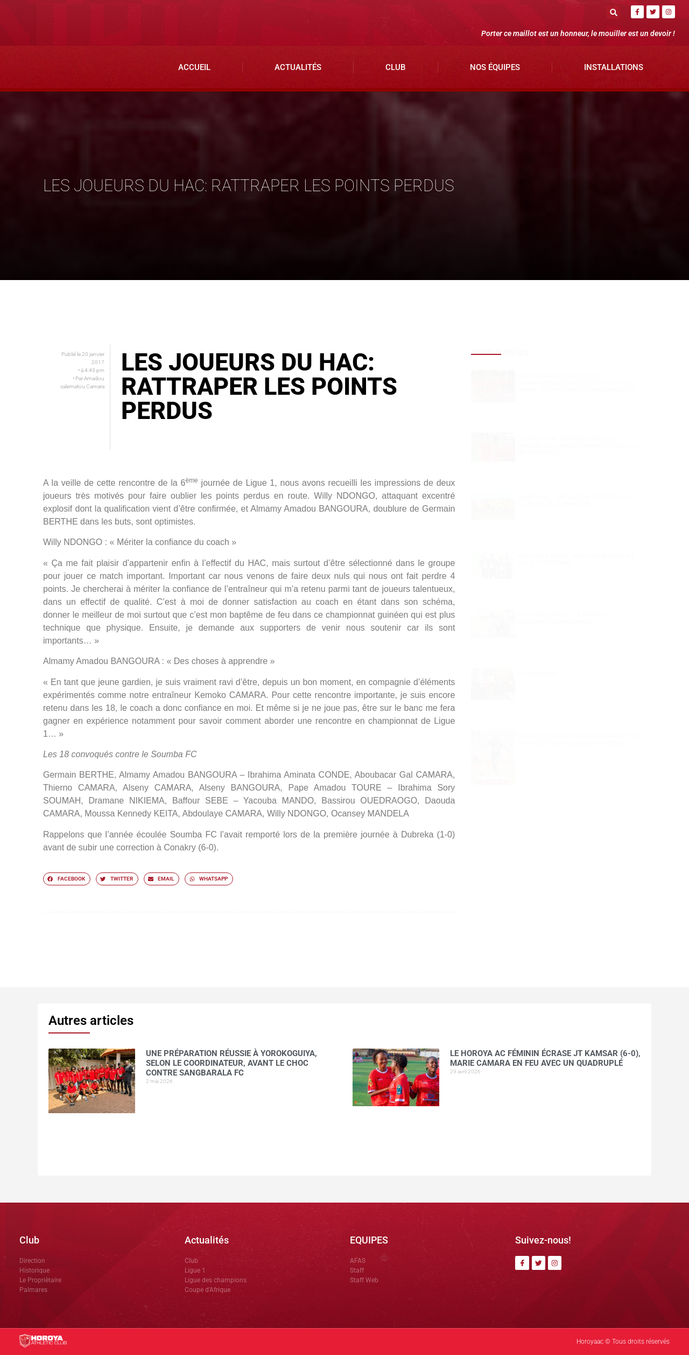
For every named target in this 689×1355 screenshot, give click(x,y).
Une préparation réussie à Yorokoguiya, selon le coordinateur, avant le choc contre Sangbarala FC (577, 383)
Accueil (194, 67)
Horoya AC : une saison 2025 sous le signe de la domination (574, 501)
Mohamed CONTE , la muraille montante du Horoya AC (564, 618)
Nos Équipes (495, 67)
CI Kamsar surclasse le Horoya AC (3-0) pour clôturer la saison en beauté (579, 739)
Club (395, 67)
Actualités (298, 67)
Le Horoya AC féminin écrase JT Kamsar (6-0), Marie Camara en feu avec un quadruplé (578, 445)
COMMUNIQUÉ (538, 674)
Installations (613, 67)
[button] (613, 12)
